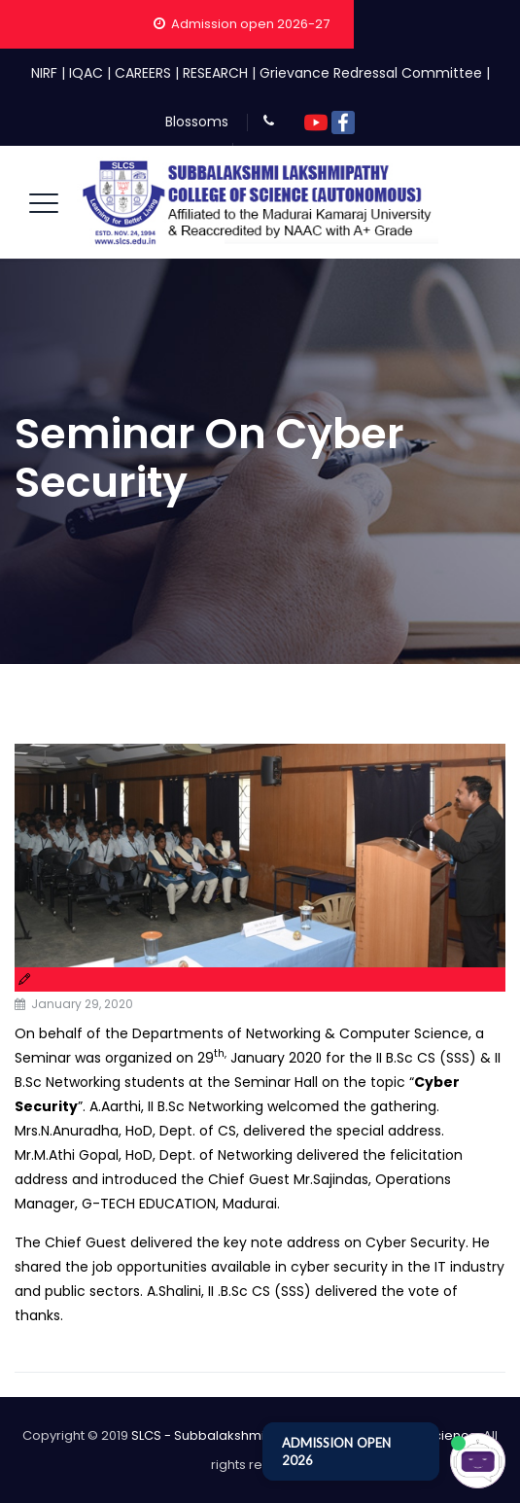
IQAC (86, 73)
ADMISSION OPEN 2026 (336, 1451)
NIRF (44, 73)
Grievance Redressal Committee (371, 73)
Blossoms (196, 121)
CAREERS (143, 73)
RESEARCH (215, 73)
